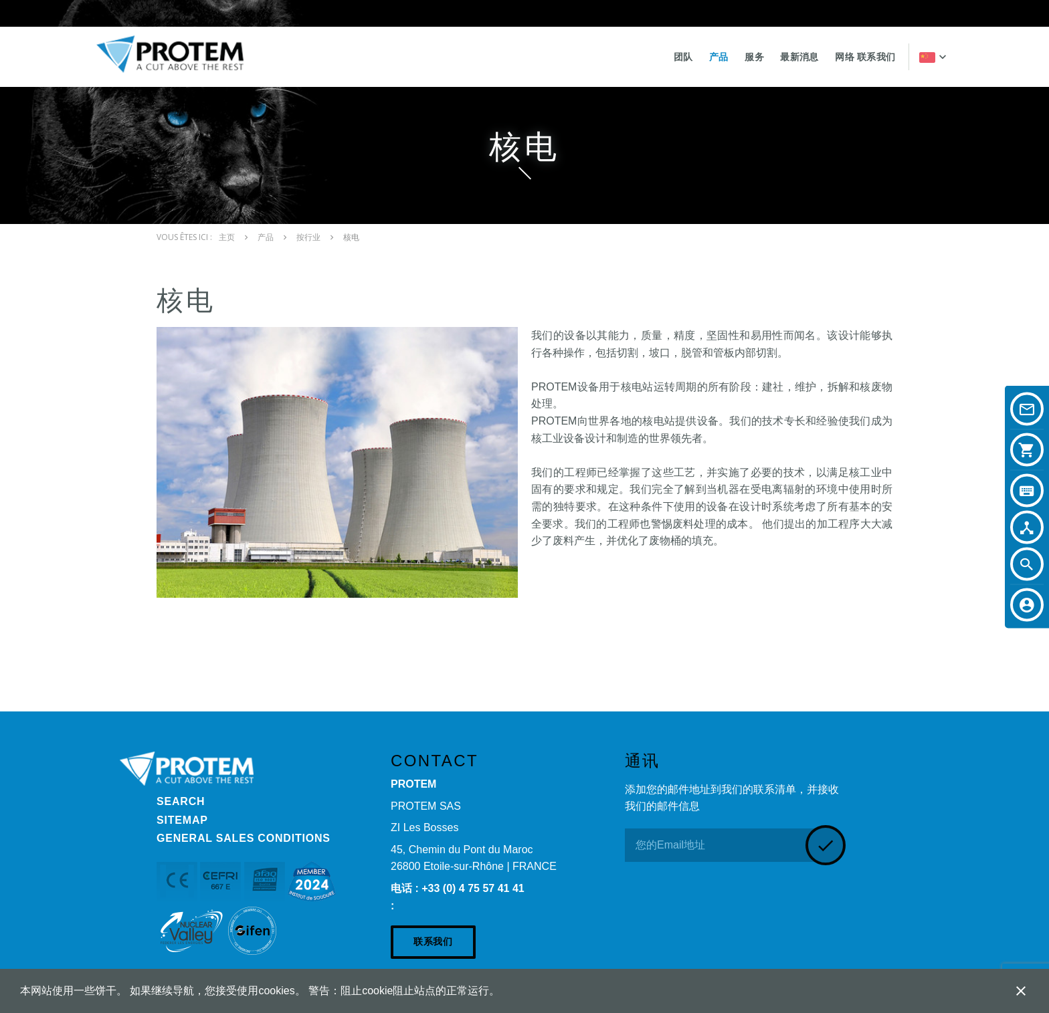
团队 (683, 56)
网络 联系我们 (865, 56)
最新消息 (799, 56)
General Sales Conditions (243, 838)
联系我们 (433, 941)
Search (181, 801)
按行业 (308, 237)
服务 (754, 56)
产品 (719, 56)
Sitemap (182, 820)
